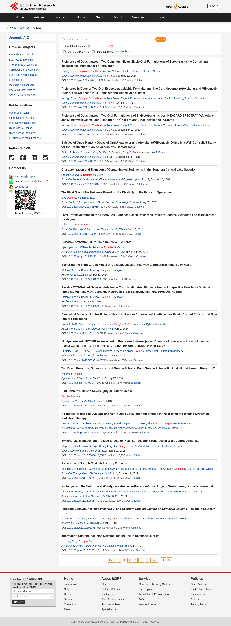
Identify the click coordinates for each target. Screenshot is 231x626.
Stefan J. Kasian (70, 270)
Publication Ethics (201, 589)
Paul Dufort (160, 351)
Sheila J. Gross (151, 71)
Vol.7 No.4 (111, 473)
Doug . (133, 152)
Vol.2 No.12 (118, 251)
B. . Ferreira (126, 324)
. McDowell (92, 174)
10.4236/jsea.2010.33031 (81, 550)
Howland (71, 396)
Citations (139, 80)
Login (214, 6)
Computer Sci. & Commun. (24, 69)
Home (19, 17)
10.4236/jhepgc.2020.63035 (83, 206)
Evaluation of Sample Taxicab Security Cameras (94, 463)
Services (138, 17)
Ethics (104, 584)
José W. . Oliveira (143, 518)
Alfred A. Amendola (113, 468)
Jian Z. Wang (104, 423)
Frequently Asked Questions (25, 138)
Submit (159, 17)
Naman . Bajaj (86, 197)
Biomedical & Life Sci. (21, 54)
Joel (121, 446)
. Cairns (114, 247)
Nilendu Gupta (122, 423)
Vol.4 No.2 (107, 328)
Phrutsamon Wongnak (142, 98)
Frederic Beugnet (194, 98)
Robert (79, 224)
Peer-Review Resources (22, 122)
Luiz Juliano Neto (168, 491)
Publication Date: (76, 46)
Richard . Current (135, 468)
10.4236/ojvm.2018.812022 (82, 161)
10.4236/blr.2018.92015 (80, 405)
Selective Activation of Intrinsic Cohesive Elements (96, 242)
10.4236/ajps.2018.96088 (81, 500)
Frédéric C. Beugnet (110, 152)
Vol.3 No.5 (100, 378)
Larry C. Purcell (154, 446)
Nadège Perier (69, 98)
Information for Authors (22, 117)
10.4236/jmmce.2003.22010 (83, 184)
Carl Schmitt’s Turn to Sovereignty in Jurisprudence (97, 391)
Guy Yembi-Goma (86, 423)
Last (154, 560)
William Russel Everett (116, 98)
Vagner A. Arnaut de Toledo (171, 518)
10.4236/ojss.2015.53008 (81, 455)
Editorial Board (105, 51)
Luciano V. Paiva (147, 491)
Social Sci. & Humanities (23, 95)
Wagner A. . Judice (125, 491)
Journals (61, 17)
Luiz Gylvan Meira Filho (154, 324)
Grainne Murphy (102, 351)
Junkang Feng (69, 541)
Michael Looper (173, 446)
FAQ (141, 599)
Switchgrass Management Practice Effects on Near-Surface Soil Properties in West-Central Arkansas (130, 440)
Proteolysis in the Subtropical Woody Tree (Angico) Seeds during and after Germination (139, 486)
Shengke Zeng (69, 468)
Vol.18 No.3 (75, 301)
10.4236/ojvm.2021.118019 (82, 107)
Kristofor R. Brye (88, 446)
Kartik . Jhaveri (83, 351)
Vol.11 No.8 (109, 102)
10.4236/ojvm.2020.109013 (82, 134)
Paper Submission (19, 112)
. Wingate (112, 270)
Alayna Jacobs (69, 446)
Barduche (71, 491)
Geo (68, 197)
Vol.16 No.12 (76, 274)
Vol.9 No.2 (90, 401)
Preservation (198, 594)
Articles (39, 17)
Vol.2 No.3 (164, 428)
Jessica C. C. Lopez (99, 518)
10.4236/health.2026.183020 (83, 306)
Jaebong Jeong (70, 174)
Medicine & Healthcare (21, 84)
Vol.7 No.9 (121, 229)
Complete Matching (79, 51)
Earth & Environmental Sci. (24, 74)
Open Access (198, 584)
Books (81, 17)
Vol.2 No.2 (143, 179)
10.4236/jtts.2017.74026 (80, 477)
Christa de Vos (89, 152)
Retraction (196, 599)
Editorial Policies (110, 589)
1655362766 (21, 186)
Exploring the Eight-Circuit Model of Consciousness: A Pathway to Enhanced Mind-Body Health (126, 264)
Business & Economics (22, 59)
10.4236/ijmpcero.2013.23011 (84, 432)
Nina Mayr (187, 423)
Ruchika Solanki (111, 71)
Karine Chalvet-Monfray (170, 98)
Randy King (105, 446)
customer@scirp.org (25, 176)
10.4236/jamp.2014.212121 (82, 256)
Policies (197, 578)
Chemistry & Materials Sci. (24, 64)
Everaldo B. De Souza (73, 324)
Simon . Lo (154, 423)
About (118, 17)
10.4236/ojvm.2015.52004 (82, 80)
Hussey (143, 351)
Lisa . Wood (137, 446)
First (111, 560)
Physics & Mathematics (22, 90)
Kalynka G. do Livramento (98, 491)
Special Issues (109, 609)
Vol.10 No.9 (109, 129)
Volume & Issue (147, 604)
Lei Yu (64, 224)
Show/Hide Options (126, 51)
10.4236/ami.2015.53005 (81, 360)
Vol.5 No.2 (109, 75)
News (100, 17)
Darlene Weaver (205, 468)
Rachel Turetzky (90, 270)
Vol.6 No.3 (135, 202)
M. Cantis (184, 468)
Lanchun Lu (68, 423)
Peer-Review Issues (112, 599)
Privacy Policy (198, 604)
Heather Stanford (131, 71)
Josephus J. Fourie (154, 152)
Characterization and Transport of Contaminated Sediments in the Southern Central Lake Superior (128, 169)
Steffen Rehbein (70, 152)
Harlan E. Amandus (90, 468)
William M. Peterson (91, 247)
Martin (171, 423)
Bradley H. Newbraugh (160, 468)
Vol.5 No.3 (103, 355)
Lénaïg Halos (68, 71)
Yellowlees (72, 373)
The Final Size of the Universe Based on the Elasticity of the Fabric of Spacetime (116, 192)
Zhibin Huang (138, 423)
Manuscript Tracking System (155, 584)
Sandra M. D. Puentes (73, 518)
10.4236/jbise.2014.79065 (81, 233)
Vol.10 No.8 (92, 523)
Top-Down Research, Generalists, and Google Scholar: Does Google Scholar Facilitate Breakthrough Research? (138, 368)
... (141, 560)
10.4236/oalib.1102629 (80, 382)
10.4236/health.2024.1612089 (84, 279)
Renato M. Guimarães (191, 491)
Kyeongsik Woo (70, 247)
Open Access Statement (22, 133)
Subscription (146, 589)
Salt (86, 541)
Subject (68, 589)
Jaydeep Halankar (123, 351)
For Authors (107, 594)
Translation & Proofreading (154, 594)
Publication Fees (110, 604)
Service (144, 578)
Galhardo (122, 518)
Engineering (16, 79)
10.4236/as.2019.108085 (81, 527)
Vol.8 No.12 (109, 156)
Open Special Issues (20, 127)
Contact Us (70, 604)
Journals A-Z (71, 584)
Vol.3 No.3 (123, 545)
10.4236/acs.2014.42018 (81, 333)
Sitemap (68, 599)
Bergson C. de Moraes (100, 324)
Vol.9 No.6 (108, 496)
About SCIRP (111, 578)
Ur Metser (66, 351)
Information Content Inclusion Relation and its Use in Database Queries (110, 535)
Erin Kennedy (175, 351)
